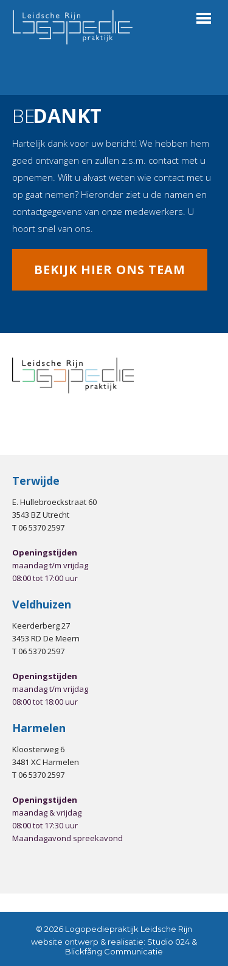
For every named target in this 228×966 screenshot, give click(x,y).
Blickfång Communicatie (114, 951)
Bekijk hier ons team (109, 269)
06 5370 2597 (41, 527)
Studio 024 (168, 942)
